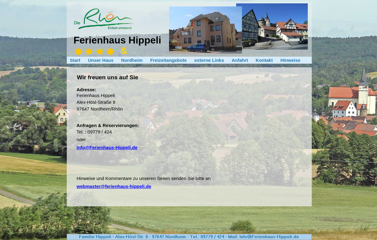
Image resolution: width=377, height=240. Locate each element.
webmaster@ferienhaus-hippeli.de (114, 186)
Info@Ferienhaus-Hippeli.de (107, 147)
